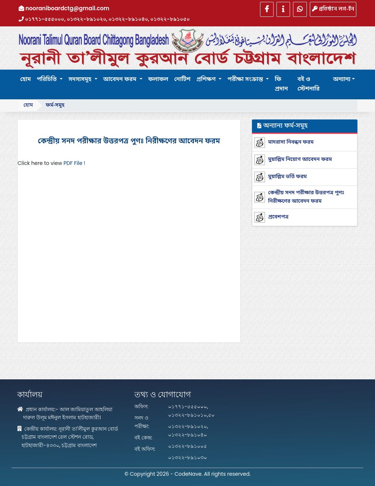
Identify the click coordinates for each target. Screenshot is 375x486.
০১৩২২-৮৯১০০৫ (187, 446)
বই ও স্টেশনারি (308, 84)
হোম (25, 80)
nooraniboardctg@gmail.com (64, 8)
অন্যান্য (341, 80)
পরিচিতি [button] (47, 80)
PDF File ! (74, 163)
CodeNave (188, 474)
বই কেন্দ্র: (143, 437)
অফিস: (141, 406)
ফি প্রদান (281, 84)
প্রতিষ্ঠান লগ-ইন (333, 9)
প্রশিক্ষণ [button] (206, 80)
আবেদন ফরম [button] (120, 80)
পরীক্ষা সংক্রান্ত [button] (245, 80)
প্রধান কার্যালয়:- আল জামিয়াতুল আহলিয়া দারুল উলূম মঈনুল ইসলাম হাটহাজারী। (64, 413)
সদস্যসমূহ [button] (80, 80)
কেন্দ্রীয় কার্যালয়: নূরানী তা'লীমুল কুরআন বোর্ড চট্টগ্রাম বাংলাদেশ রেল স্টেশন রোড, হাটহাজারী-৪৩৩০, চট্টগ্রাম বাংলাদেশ (67, 437)
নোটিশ (182, 80)
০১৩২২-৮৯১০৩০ (187, 457)
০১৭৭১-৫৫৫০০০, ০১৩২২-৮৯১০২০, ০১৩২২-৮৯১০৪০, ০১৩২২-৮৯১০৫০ (104, 19)
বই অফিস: (144, 449)
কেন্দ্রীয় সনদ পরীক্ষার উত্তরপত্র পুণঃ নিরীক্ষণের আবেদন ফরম (129, 141)
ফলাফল (158, 80)
